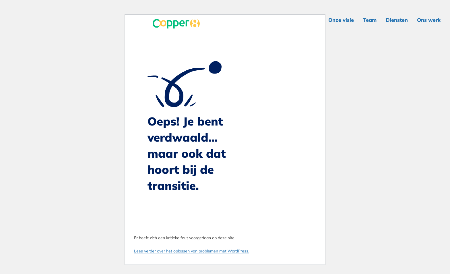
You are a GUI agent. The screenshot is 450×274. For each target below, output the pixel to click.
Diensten (397, 20)
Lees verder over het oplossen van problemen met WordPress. (191, 251)
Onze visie (341, 20)
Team (370, 20)
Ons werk (429, 20)
